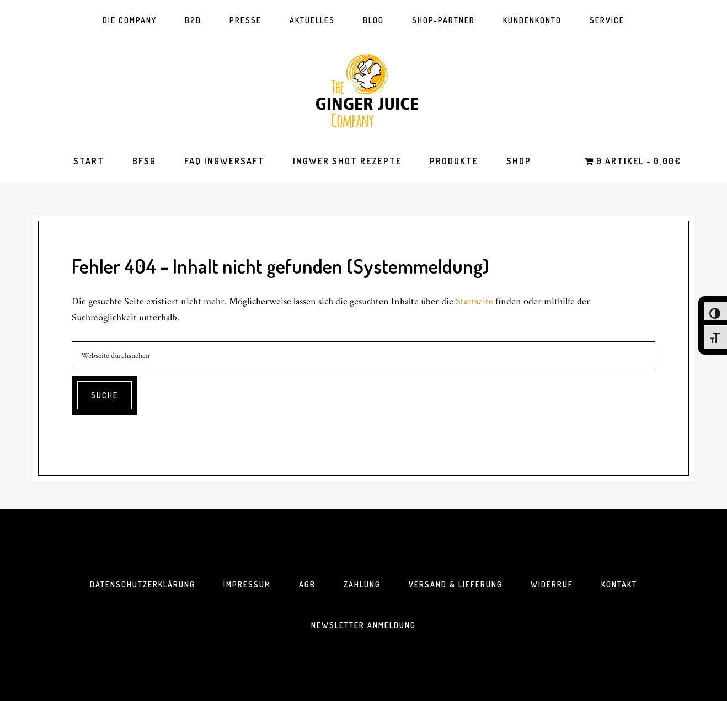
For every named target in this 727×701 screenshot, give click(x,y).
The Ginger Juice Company (363, 90)
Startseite (474, 301)
